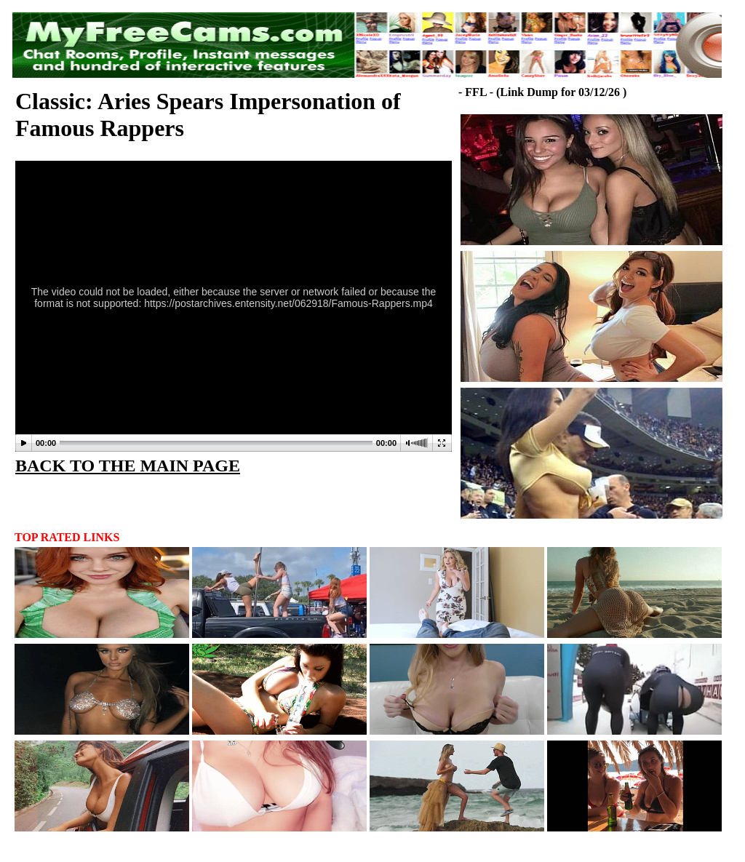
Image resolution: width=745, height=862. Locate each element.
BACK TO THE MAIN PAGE (127, 465)
